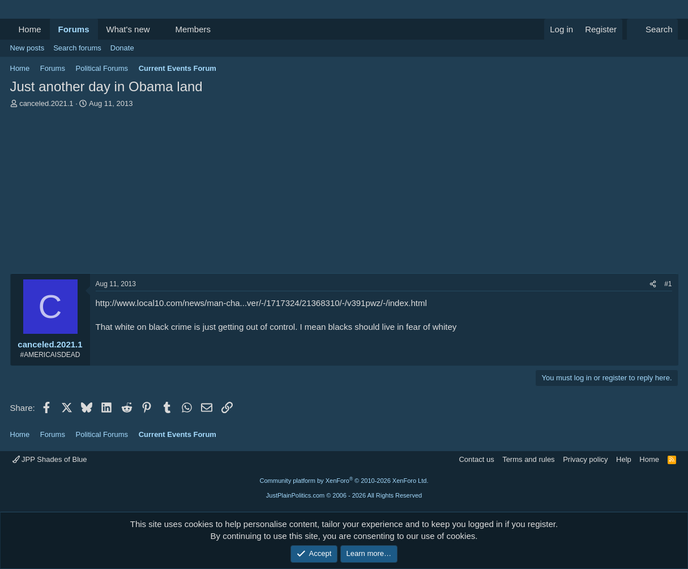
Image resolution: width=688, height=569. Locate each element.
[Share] (653, 284)
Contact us (476, 459)
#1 (668, 284)
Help (623, 459)
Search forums (77, 48)
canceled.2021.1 (46, 103)
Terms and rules (528, 459)
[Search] (652, 29)
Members (193, 29)
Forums (73, 29)
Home (30, 29)
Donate (122, 48)
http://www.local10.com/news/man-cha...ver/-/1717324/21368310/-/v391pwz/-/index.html (261, 303)
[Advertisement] (344, 193)
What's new (128, 29)
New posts (27, 48)
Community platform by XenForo (344, 480)
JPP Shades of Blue (49, 459)
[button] (158, 29)
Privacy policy (585, 459)
